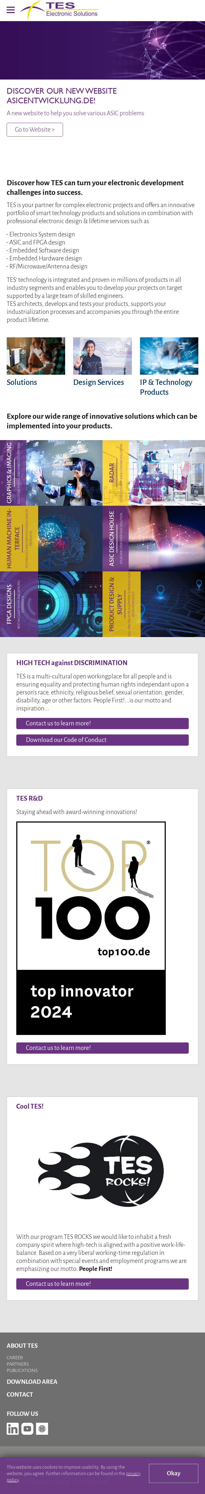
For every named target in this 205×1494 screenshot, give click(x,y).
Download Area (32, 1381)
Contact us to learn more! (58, 1048)
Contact (20, 1394)
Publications (22, 1370)
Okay (173, 1473)
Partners (18, 1364)
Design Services (98, 382)
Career (15, 1357)
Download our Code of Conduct (66, 740)
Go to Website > (35, 129)
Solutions (22, 382)
